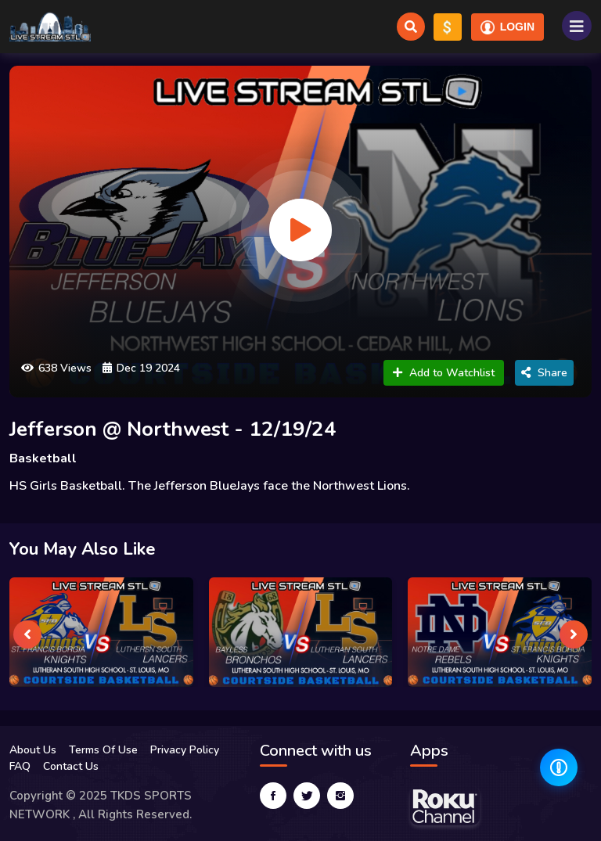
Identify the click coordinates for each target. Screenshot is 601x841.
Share (544, 372)
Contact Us (71, 766)
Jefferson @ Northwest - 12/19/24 (172, 429)
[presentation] (27, 634)
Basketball (43, 458)
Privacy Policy (184, 749)
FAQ (20, 766)
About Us (32, 749)
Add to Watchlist (444, 372)
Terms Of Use (103, 749)
